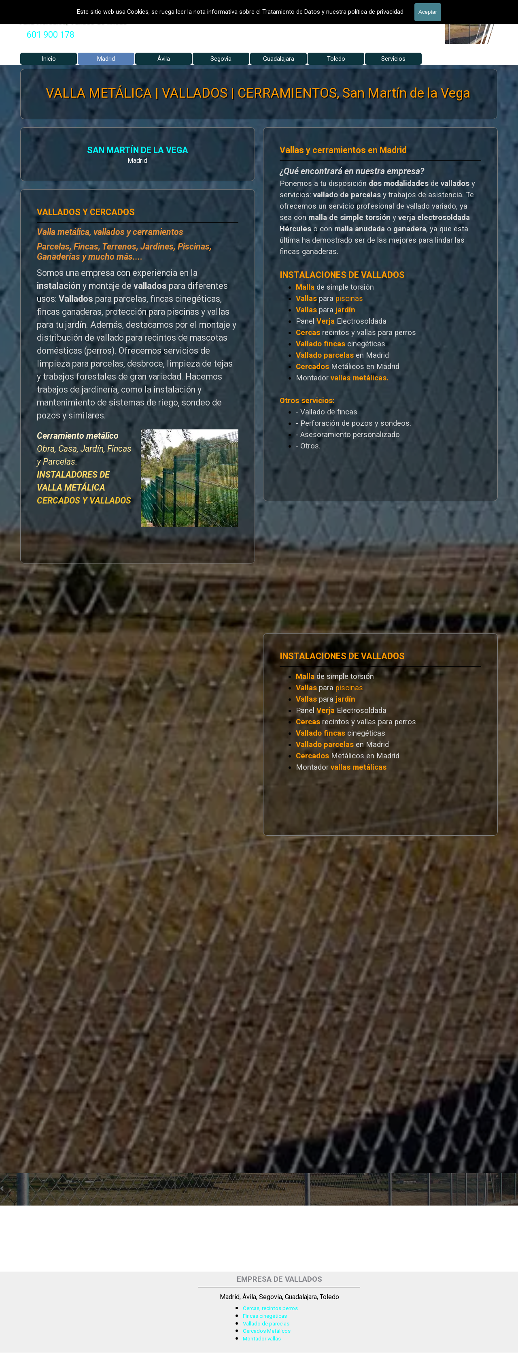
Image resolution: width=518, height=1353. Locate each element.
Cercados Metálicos (267, 1331)
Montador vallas (262, 1339)
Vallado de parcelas (266, 1324)
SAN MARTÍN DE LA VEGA (123, 150)
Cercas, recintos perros (270, 1308)
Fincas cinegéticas (265, 1316)
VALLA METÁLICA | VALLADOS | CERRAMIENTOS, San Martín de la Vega (258, 93)
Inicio (49, 58)
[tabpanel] (50, 34)
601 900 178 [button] (50, 35)
